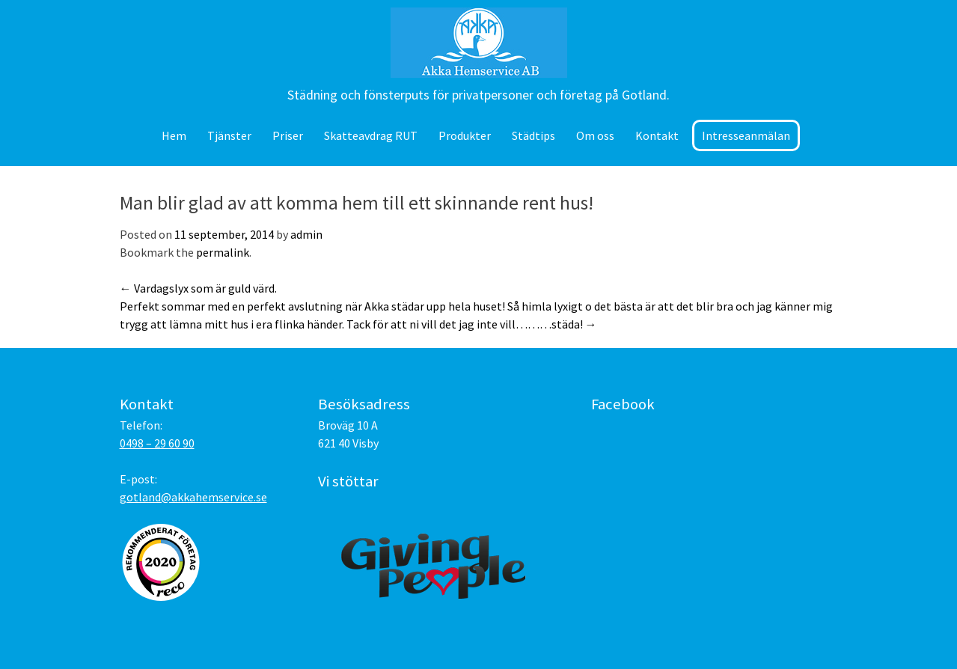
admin (306, 234)
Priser (287, 135)
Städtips (533, 135)
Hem (174, 135)
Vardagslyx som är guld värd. (198, 288)
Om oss (595, 135)
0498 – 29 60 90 (157, 443)
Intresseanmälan (746, 135)
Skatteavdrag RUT (371, 135)
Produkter (464, 135)
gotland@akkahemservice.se (193, 496)
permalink (222, 252)
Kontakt (657, 135)
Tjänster (229, 135)
